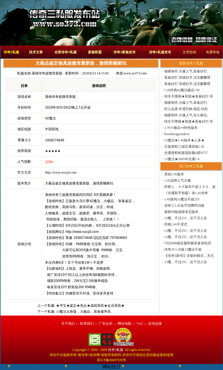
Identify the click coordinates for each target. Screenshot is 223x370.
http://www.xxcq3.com (60, 172)
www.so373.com (135, 73)
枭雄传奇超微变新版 (47, 73)
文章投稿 (189, 52)
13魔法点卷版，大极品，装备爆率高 (83, 312)
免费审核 (213, 52)
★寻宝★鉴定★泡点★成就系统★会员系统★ (90, 306)
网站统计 (112, 366)
